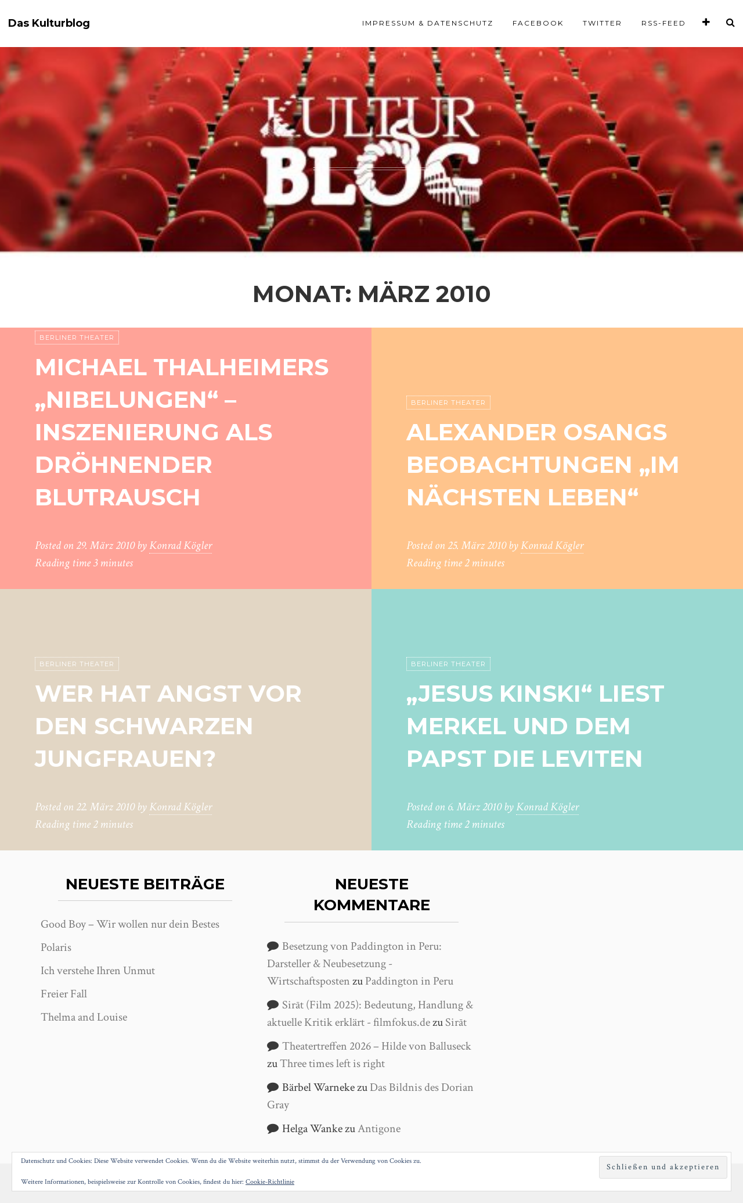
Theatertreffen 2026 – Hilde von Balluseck (376, 1046)
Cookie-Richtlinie (270, 1181)
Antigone (379, 1128)
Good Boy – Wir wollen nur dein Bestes (130, 924)
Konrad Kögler (180, 545)
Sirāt (456, 1022)
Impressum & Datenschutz (427, 23)
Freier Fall (64, 993)
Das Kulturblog (49, 23)
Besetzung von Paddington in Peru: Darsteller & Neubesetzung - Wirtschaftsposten (354, 964)
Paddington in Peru (409, 981)
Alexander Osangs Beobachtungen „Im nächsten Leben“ (543, 464)
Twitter (602, 23)
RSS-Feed (663, 23)
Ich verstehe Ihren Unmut (98, 970)
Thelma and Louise (84, 1017)
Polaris (56, 947)
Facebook (538, 23)
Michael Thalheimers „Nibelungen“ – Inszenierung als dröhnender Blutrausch (182, 432)
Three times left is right (332, 1063)
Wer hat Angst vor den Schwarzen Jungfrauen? (168, 726)
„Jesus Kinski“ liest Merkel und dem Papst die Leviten (535, 726)
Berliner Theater (76, 337)
